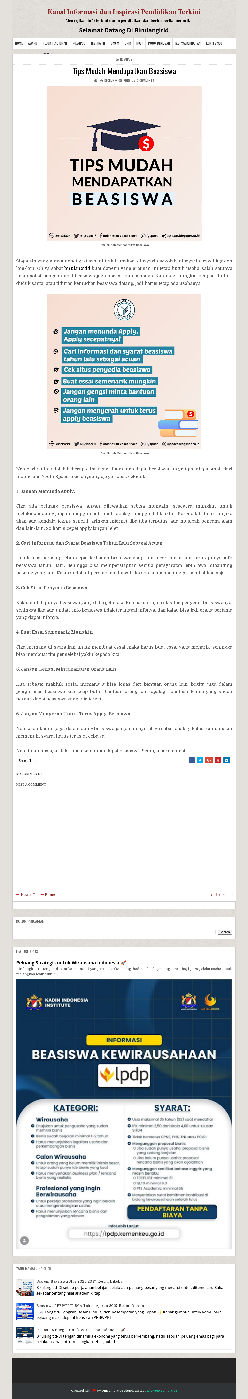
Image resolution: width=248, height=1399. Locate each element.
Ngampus (79, 43)
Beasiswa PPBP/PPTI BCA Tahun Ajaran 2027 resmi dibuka (90, 1306)
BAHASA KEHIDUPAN (188, 43)
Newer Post (30, 895)
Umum (115, 43)
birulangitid (77, 268)
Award (32, 43)
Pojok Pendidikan (55, 43)
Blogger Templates (162, 1390)
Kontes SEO (214, 43)
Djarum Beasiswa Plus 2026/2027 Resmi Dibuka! (80, 1281)
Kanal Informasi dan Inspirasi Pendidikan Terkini (124, 12)
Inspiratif (98, 43)
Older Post (220, 895)
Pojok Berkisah (159, 43)
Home (19, 43)
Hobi (139, 43)
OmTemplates (112, 1390)
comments (145, 80)
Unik (128, 43)
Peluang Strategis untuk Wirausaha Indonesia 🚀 (71, 963)
